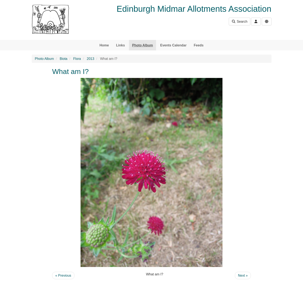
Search (239, 21)
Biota (63, 58)
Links (120, 45)
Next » (243, 275)
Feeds (199, 45)
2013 (90, 58)
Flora (77, 58)
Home (104, 45)
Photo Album (142, 45)
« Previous (63, 275)
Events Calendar (173, 45)
